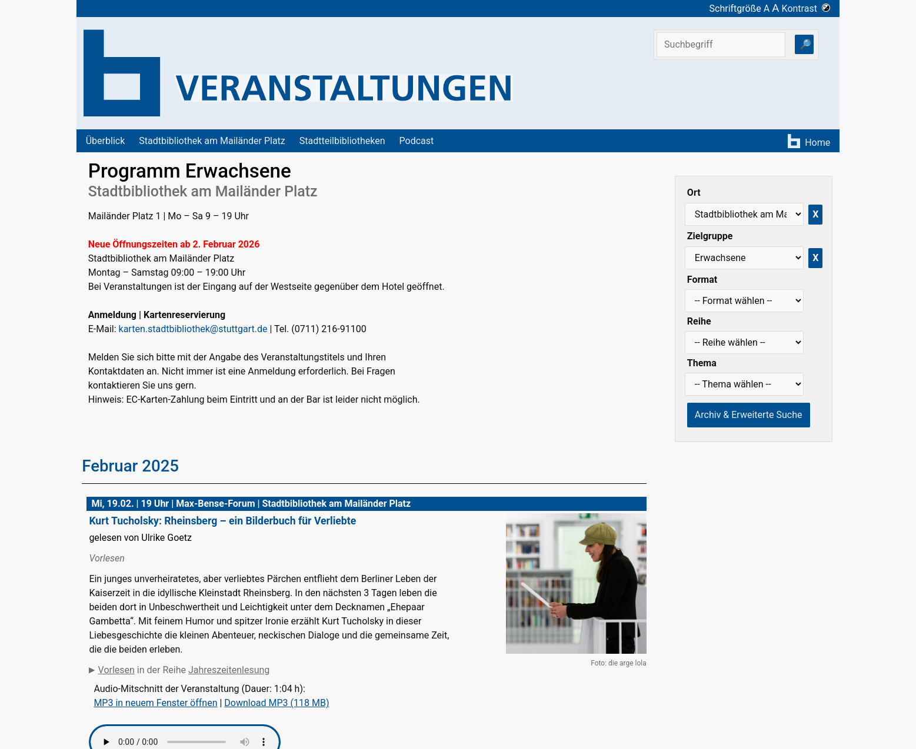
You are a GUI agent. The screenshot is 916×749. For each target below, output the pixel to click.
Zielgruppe (709, 236)
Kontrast (806, 8)
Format (702, 279)
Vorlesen (116, 670)
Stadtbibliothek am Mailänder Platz (212, 140)
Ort (694, 192)
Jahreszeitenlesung (228, 670)
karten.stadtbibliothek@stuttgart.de (193, 329)
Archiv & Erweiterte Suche (748, 414)
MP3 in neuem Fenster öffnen (155, 702)
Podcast (416, 140)
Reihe (699, 321)
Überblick (105, 140)
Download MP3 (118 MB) (276, 702)
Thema (702, 363)
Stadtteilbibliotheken (342, 140)
